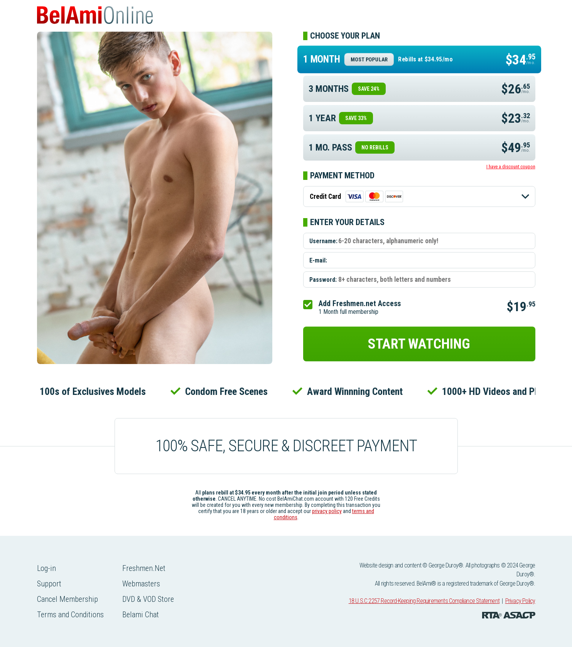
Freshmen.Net (143, 568)
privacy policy (327, 511)
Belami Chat (140, 614)
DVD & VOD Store (148, 599)
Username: (323, 241)
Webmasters (141, 583)
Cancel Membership (67, 599)
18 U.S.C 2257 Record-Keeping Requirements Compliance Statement (424, 601)
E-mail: (318, 260)
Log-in (46, 568)
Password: (323, 279)
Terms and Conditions (70, 614)
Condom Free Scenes (228, 391)
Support (49, 583)
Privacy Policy (520, 601)
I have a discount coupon (510, 166)
